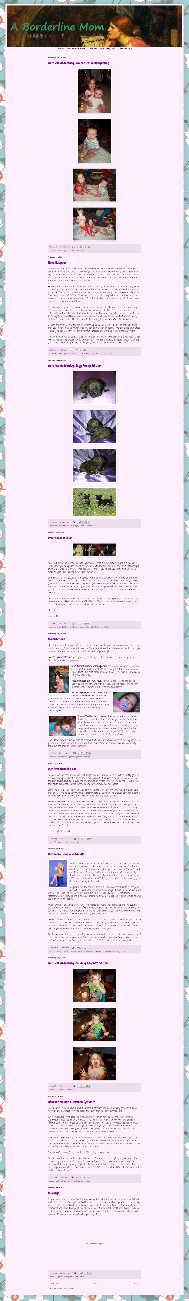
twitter (81, 1277)
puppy (77, 526)
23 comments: (65, 753)
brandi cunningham (69, 951)
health (57, 1181)
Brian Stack (101, 577)
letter (97, 627)
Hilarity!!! (54, 1193)
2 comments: (64, 247)
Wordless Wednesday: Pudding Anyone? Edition (78, 963)
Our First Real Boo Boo (62, 769)
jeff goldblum (60, 1277)
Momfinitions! (56, 639)
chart (110, 277)
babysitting (61, 250)
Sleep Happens (57, 262)
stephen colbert (72, 1277)
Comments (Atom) (67, 1288)
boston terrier (60, 526)
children (60, 353)
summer (87, 1181)
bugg (68, 526)
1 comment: (63, 350)
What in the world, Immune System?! (71, 1102)
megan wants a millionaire (103, 951)
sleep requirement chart (103, 353)
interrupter (90, 627)
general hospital (70, 353)
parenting (85, 353)
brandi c (58, 951)
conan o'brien (80, 627)
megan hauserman (85, 951)
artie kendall (60, 627)
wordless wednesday (76, 250)
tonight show (105, 627)
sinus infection (77, 1181)
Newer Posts (54, 1283)
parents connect (83, 757)
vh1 (124, 951)
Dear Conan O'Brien (60, 538)
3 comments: (65, 522)
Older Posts (135, 1283)
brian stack (69, 627)
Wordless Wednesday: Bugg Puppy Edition (74, 365)
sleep (92, 353)
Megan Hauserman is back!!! (66, 854)
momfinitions (63, 757)
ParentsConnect (71, 648)
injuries (67, 842)
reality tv (118, 951)
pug (72, 526)
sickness (67, 1181)
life (80, 353)
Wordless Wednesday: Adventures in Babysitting (78, 63)
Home (95, 1283)
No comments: (65, 838)
